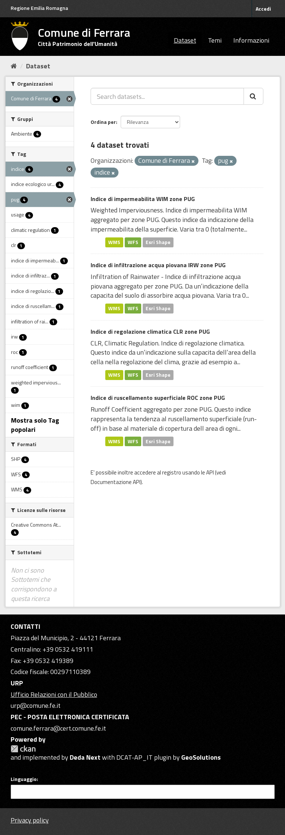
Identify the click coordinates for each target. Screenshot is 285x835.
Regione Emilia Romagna (39, 8)
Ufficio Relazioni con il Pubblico (54, 694)
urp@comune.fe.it (36, 705)
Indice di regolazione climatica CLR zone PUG (150, 331)
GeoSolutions (201, 757)
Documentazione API (115, 482)
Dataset (185, 40)
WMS (114, 242)
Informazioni (251, 40)
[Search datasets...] (167, 96)
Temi (215, 40)
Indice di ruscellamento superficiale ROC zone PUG (158, 397)
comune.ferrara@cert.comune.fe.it (58, 728)
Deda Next (85, 757)
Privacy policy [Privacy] (30, 820)
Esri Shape (158, 242)
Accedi (263, 8)
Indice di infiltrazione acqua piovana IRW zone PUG (158, 265)
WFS (133, 242)
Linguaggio (24, 779)
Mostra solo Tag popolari (35, 425)
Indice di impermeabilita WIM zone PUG (143, 198)
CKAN (23, 749)
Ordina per (103, 122)
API (210, 472)
